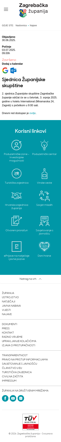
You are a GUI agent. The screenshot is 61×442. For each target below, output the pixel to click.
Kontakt (8, 333)
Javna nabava (11, 306)
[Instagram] (21, 398)
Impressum (9, 381)
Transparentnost (15, 355)
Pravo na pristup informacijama (25, 359)
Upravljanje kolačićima (19, 341)
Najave (7, 314)
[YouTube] (13, 398)
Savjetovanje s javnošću (19, 364)
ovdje (32, 113)
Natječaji (8, 301)
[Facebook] (5, 398)
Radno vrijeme (12, 337)
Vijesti (6, 310)
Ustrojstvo (10, 297)
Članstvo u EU (12, 368)
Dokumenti (9, 324)
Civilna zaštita (12, 376)
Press (6, 328)
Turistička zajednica (17, 372)
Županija (8, 293)
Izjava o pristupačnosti (18, 345)
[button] (6, 9)
